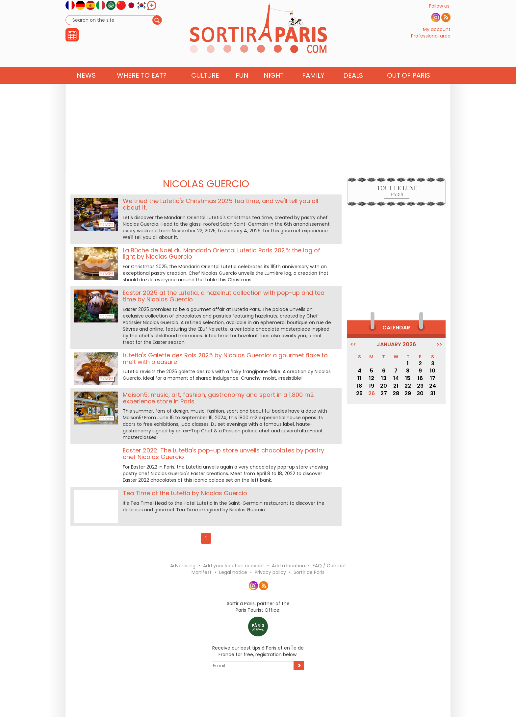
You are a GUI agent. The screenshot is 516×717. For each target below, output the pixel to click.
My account (437, 35)
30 (420, 393)
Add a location (288, 565)
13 (383, 378)
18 (359, 386)
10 (432, 370)
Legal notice (233, 572)
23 (420, 386)
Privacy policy (270, 572)
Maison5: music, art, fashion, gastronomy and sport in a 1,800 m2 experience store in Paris (218, 398)
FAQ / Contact (329, 565)
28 (396, 393)
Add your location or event (233, 565)
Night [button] (274, 87)
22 (407, 386)
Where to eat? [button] (142, 87)
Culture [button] (205, 87)
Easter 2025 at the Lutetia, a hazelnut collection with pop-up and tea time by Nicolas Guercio (223, 296)
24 (432, 386)
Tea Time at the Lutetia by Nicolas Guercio (185, 493)
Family (313, 87)
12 (371, 378)
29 (407, 393)
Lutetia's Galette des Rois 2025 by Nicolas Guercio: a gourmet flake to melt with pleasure (225, 358)
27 (383, 393)
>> (439, 344)
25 (359, 393)
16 (420, 378)
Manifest (202, 572)
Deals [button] (353, 87)
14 (396, 378)
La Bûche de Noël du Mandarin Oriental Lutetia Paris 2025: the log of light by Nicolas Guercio (221, 253)
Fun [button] (242, 87)
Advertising (182, 565)
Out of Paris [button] (408, 87)
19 (371, 386)
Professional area (431, 42)
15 (407, 378)
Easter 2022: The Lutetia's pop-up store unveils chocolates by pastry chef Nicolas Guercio (223, 453)
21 (396, 386)
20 (383, 386)
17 (432, 378)
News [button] (86, 87)
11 (359, 378)
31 (432, 393)
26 (371, 393)
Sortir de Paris (309, 572)
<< (353, 344)
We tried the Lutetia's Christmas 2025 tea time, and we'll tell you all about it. (220, 204)
